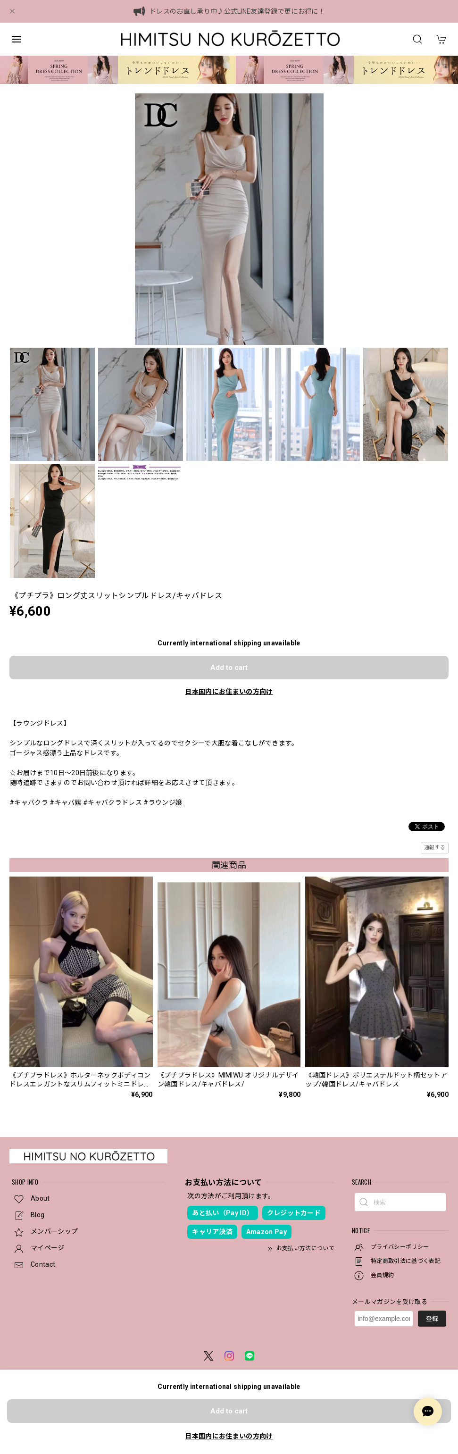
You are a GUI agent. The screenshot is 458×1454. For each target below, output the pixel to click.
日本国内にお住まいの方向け (229, 691)
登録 (432, 1318)
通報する (434, 847)
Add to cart (229, 667)
